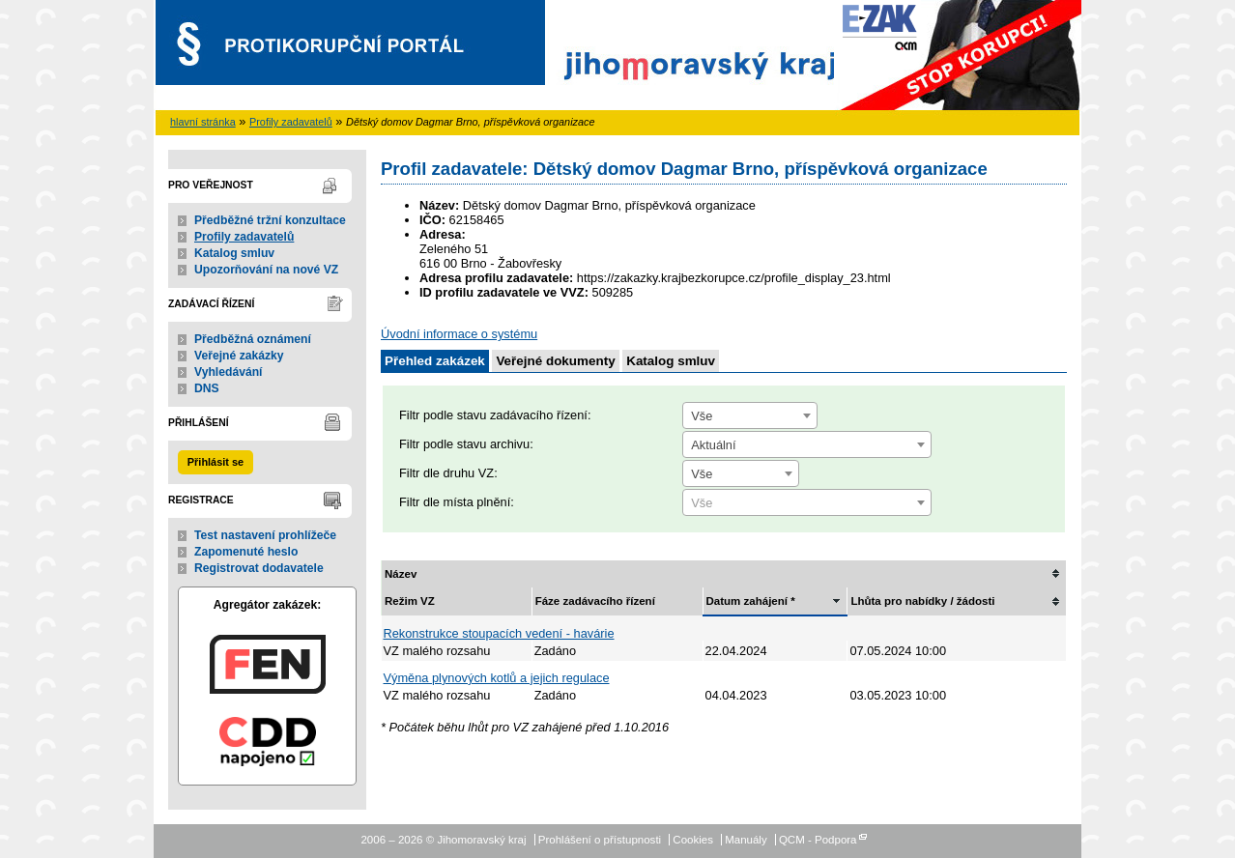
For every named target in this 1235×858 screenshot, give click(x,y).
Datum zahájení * (750, 601)
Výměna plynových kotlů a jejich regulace (497, 678)
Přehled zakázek (435, 361)
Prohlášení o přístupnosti (599, 839)
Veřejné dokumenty (555, 361)
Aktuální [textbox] (713, 445)
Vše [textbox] (701, 416)
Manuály (746, 839)
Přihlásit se (215, 462)
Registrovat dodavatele (259, 568)
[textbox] (807, 503)
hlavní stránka (203, 122)
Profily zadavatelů (290, 122)
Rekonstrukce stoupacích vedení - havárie (499, 633)
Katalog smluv (234, 253)
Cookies (693, 839)
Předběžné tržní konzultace (270, 220)
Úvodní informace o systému (459, 334)
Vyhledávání (228, 372)
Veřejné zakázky (239, 355)
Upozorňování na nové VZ (266, 269)
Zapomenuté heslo (246, 551)
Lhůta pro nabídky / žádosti (922, 601)
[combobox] (750, 415)
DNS (206, 388)
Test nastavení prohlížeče (265, 535)
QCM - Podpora (818, 839)
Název (400, 574)
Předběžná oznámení (252, 339)
